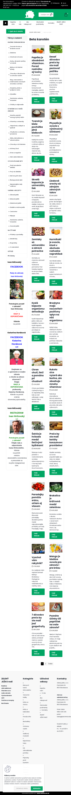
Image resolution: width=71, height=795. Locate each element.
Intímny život (14, 148)
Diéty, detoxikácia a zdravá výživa (17, 139)
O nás (20, 23)
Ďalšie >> (50, 663)
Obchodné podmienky (40, 23)
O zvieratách (14, 247)
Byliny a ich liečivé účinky (16, 68)
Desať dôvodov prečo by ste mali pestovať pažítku (54, 64)
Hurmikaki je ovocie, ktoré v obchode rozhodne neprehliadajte (58, 246)
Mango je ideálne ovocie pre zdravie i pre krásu (55, 562)
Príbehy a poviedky (16, 234)
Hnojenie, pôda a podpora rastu (16, 89)
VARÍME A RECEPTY (14, 190)
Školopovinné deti (16, 180)
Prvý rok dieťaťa (15, 172)
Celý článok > (38, 100)
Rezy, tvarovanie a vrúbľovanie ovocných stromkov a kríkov (17, 82)
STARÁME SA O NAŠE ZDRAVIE (15, 110)
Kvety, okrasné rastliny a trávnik (18, 62)
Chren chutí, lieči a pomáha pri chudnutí (38, 375)
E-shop (15, 31)
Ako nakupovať (27, 23)
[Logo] (16, 14)
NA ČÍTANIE (12, 230)
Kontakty (51, 23)
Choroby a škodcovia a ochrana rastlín (17, 74)
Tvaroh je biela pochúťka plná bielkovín (37, 127)
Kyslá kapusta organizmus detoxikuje (38, 307)
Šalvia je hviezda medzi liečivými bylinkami (37, 439)
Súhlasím (36, 788)
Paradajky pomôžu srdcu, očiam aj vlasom (38, 500)
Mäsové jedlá (14, 199)
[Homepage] (5, 23)
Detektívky (13, 239)
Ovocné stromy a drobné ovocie (16, 47)
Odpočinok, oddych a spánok (17, 127)
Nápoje (12, 216)
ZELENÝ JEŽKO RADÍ (61, 23)
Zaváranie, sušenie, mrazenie (16, 99)
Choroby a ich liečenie (17, 144)
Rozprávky (13, 243)
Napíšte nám (13, 23)
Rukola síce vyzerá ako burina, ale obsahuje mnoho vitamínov (55, 378)
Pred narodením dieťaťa (15, 166)
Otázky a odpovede (16, 104)
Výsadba (13, 94)
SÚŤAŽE (10, 251)
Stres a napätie (15, 153)
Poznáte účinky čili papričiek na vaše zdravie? (55, 621)
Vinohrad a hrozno (16, 57)
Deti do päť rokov (16, 176)
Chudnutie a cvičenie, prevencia (17, 133)
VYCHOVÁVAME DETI (15, 161)
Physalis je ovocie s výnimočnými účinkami (57, 127)
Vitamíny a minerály (17, 121)
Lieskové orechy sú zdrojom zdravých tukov (55, 186)
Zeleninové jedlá (15, 203)
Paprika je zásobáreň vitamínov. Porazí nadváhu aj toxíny (38, 65)
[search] (44, 14)
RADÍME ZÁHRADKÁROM (16, 42)
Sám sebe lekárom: (16, 157)
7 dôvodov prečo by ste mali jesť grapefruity (38, 620)
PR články (11, 256)
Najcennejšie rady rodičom (16, 185)
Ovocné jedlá (14, 226)
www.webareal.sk (43, 793)
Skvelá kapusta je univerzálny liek (38, 184)
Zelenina (13, 53)
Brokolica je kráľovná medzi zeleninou (55, 501)
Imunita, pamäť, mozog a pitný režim (17, 116)
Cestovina (13, 211)
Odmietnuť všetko (22, 788)
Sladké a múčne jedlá (17, 207)
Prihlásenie (56, 3)
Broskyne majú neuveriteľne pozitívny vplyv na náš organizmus (56, 311)
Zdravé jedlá (14, 195)
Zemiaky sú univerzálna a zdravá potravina (38, 245)
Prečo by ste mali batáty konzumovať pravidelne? (56, 439)
